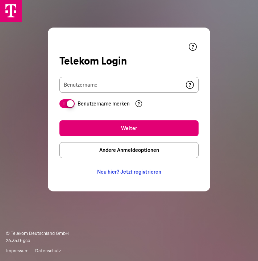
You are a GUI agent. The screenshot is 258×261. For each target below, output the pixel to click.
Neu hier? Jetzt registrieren (129, 172)
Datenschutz (48, 251)
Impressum (17, 251)
